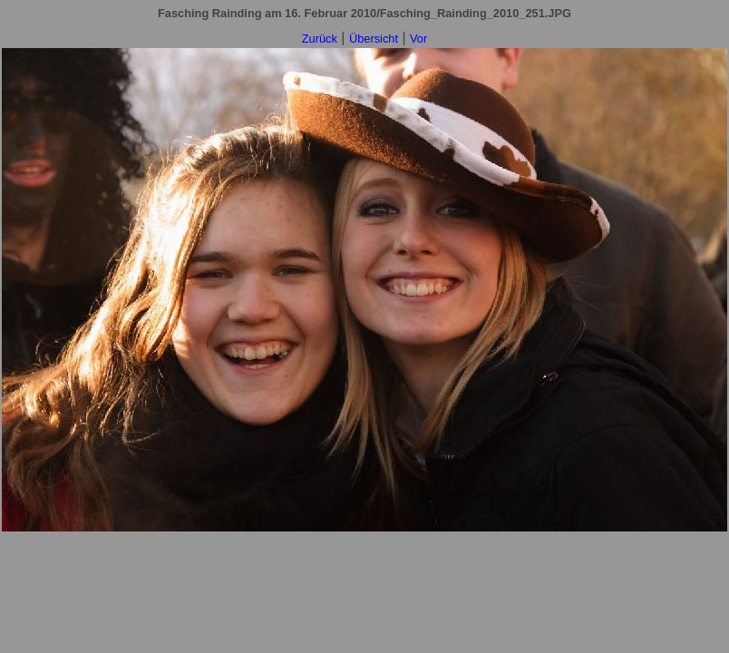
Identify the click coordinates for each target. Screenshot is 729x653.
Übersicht (373, 38)
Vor (418, 38)
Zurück (319, 38)
